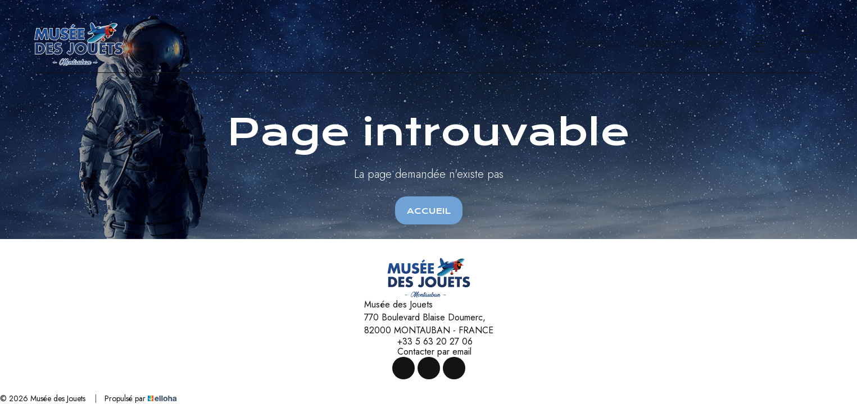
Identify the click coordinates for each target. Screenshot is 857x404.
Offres (600, 44)
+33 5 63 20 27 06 (428, 342)
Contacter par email (427, 352)
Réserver (704, 44)
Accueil (429, 211)
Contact (652, 44)
